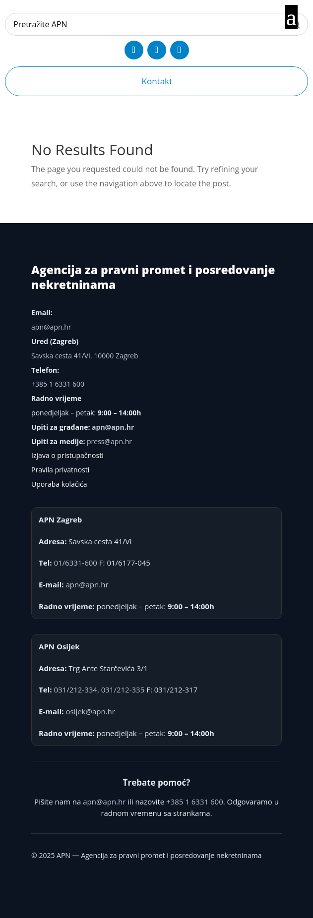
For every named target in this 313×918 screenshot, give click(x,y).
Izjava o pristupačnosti (67, 455)
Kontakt (157, 81)
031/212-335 (123, 689)
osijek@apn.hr (90, 711)
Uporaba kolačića (59, 484)
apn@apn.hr (51, 327)
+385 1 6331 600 (57, 384)
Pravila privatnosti (60, 469)
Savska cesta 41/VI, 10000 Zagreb (84, 355)
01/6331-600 (75, 563)
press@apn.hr (109, 441)
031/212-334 (75, 689)
